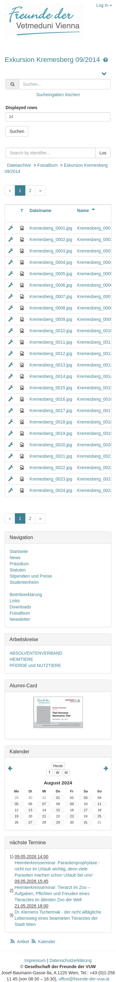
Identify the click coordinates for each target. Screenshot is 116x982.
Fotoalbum (47, 165)
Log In (104, 5)
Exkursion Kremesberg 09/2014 (53, 59)
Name (87, 210)
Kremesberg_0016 (95, 399)
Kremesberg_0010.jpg (51, 330)
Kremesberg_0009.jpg (51, 319)
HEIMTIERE (21, 659)
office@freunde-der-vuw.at (83, 978)
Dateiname (41, 210)
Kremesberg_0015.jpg (51, 387)
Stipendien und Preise (31, 576)
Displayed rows (21, 107)
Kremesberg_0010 (95, 330)
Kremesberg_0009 (95, 319)
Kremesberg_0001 (95, 228)
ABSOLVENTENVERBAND (36, 653)
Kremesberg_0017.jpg (51, 410)
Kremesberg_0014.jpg (51, 376)
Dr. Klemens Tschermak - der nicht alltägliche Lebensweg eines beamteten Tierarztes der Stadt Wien (58, 918)
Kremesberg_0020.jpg (51, 444)
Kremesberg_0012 (95, 353)
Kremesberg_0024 (95, 490)
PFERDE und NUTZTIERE (35, 665)
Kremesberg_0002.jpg (51, 239)
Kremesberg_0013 (95, 364)
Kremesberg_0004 (95, 262)
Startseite (19, 551)
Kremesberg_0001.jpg (51, 228)
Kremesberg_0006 (95, 285)
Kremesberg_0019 (95, 433)
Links (15, 600)
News (15, 557)
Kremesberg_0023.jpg (51, 479)
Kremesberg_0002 (95, 239)
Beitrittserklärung (26, 594)
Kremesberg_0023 (95, 479)
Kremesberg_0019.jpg (51, 433)
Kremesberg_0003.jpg (51, 250)
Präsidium (19, 563)
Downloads (20, 606)
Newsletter (20, 619)
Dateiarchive (19, 165)
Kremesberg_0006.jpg (51, 285)
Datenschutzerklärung (70, 960)
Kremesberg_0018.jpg (51, 421)
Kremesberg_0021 (95, 456)
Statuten (18, 569)
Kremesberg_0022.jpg (51, 467)
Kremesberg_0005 (95, 273)
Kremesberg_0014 (95, 376)
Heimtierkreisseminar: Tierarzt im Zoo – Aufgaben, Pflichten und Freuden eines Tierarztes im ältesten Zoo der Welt (52, 893)
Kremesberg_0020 (95, 444)
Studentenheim (24, 582)
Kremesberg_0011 (95, 342)
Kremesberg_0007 (95, 296)
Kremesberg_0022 (95, 467)
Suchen (17, 131)
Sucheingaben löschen (58, 94)
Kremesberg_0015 (95, 387)
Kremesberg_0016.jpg (51, 399)
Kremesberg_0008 (95, 307)
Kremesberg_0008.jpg (51, 307)
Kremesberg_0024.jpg (51, 490)
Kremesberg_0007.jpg (51, 296)
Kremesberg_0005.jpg (51, 273)
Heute (58, 766)
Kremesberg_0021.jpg (51, 456)
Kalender (43, 941)
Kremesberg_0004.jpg (51, 262)
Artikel (19, 941)
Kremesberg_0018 (95, 421)
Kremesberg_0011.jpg (51, 342)
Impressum (35, 960)
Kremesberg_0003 (95, 250)
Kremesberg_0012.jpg (51, 353)
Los (102, 152)
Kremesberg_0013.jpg (51, 364)
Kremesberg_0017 (95, 410)
